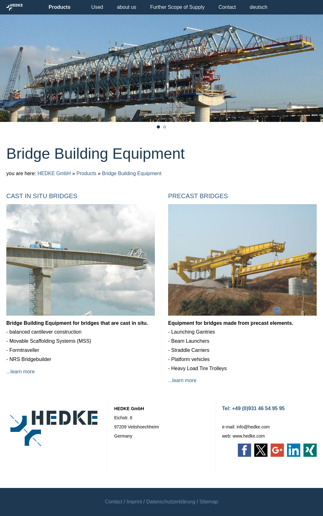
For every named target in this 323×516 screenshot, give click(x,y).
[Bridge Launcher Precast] (165, 127)
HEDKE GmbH (54, 173)
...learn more (20, 371)
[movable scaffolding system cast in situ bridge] (158, 127)
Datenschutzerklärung (171, 501)
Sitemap (209, 501)
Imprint (134, 501)
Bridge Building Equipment (132, 173)
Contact (113, 501)
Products (86, 173)
